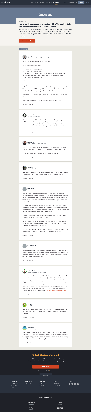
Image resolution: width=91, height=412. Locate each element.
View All (13, 388)
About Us (42, 385)
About (66, 2)
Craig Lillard (30, 188)
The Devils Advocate (32, 247)
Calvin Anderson (31, 245)
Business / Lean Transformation (34, 168)
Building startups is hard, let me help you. (36, 272)
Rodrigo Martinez (31, 271)
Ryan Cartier (30, 167)
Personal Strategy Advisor (33, 329)
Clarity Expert (30, 190)
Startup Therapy (29, 383)
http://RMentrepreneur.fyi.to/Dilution (56, 290)
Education (49, 2)
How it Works (34, 2)
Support (71, 2)
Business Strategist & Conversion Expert (36, 143)
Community (56, 2)
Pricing (42, 2)
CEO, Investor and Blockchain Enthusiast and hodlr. (39, 57)
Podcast (50, 6)
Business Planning (15, 383)
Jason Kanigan (31, 142)
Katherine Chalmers (32, 115)
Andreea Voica (31, 327)
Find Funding (14, 385)
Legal (55, 381)
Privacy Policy (57, 385)
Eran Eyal (29, 56)
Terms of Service (57, 383)
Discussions (42, 6)
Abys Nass (30, 304)
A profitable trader (31, 305)
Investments (22, 21)
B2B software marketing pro (33, 116)
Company (42, 381)
